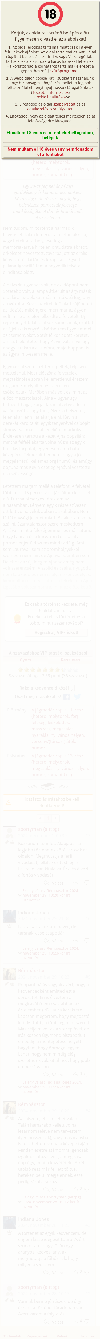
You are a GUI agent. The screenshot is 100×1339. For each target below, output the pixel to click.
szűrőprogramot (64, 70)
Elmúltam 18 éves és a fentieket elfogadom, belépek (50, 135)
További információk (50, 92)
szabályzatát (64, 104)
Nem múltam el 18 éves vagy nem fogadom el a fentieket (50, 152)
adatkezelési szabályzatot (50, 108)
